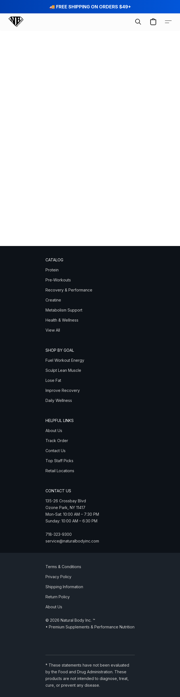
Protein (52, 269)
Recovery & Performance (68, 290)
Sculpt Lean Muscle (63, 370)
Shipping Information (64, 586)
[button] (16, 21)
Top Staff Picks (59, 460)
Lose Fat (53, 380)
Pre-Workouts (58, 280)
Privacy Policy (58, 576)
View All (52, 330)
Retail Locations (59, 470)
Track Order (56, 440)
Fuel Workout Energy (64, 360)
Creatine (53, 300)
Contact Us (55, 450)
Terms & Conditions (63, 566)
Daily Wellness (58, 400)
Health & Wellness (61, 320)
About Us (53, 430)
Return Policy (57, 596)
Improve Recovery (62, 390)
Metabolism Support (63, 310)
